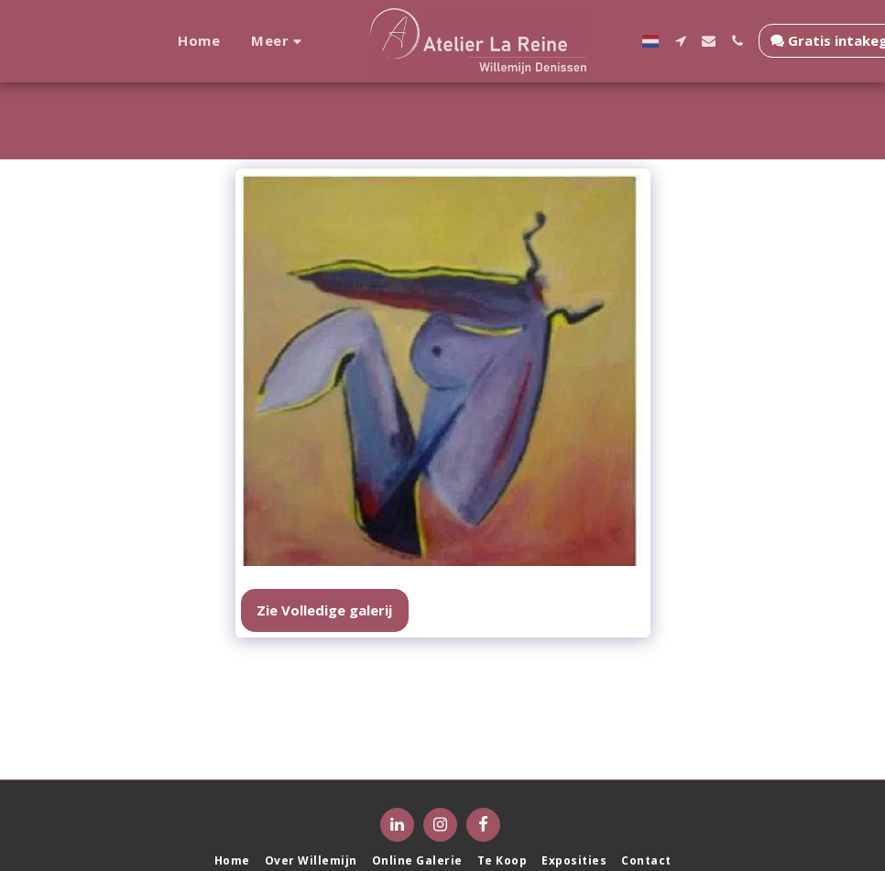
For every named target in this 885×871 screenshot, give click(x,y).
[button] (721, 41)
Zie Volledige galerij (324, 610)
